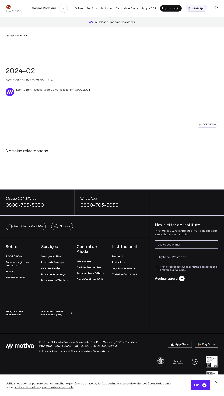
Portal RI (119, 257)
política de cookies (27, 387)
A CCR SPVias (14, 251)
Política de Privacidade (52, 346)
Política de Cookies (79, 346)
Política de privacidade (174, 265)
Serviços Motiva (51, 251)
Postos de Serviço (52, 257)
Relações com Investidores (14, 308)
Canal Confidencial (90, 274)
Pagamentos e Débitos (90, 268)
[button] (196, 8)
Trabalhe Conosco (125, 269)
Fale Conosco (85, 256)
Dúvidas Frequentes (89, 262)
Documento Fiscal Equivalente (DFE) (57, 308)
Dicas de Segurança (53, 269)
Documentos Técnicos (55, 275)
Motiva (118, 251)
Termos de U (100, 346)
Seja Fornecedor (124, 263)
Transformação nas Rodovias (17, 259)
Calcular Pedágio (51, 263)
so (108, 346)
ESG (10, 266)
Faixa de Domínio (16, 272)
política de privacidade (58, 387)
